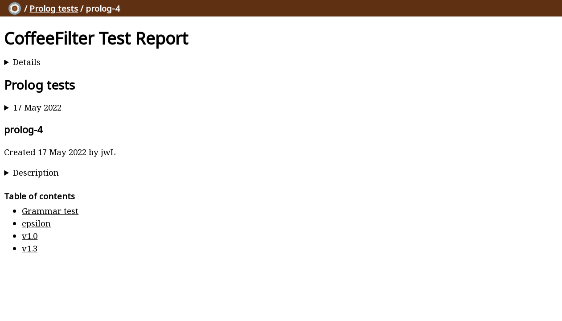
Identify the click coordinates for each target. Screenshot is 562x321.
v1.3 (29, 248)
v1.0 (29, 235)
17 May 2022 (37, 107)
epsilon (36, 223)
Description (36, 172)
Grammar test (50, 210)
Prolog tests (53, 8)
